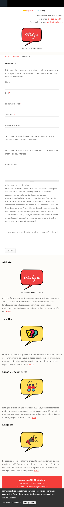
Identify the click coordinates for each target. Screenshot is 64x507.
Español (28, 10)
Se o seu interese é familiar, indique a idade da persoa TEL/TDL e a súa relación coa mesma (29, 138)
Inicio (7, 56)
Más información (9, 498)
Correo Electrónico (14, 125)
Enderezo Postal (13, 103)
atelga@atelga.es (55, 22)
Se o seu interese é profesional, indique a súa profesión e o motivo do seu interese (31, 152)
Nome (8, 82)
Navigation (3, 3)
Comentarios (11, 164)
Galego (41, 10)
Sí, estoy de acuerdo (12, 503)
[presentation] (28, 243)
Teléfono (10, 114)
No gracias (29, 503)
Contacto (16, 56)
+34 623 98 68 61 (55, 19)
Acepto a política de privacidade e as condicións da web (33, 234)
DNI (7, 93)
